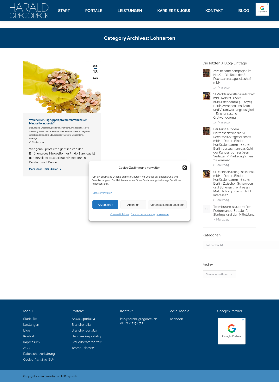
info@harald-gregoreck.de (139, 319)
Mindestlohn (77, 128)
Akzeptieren (105, 204)
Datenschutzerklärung (143, 214)
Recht (48, 131)
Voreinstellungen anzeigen (167, 204)
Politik (42, 131)
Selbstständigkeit (36, 135)
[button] (185, 168)
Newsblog (33, 131)
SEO (47, 135)
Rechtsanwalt (58, 131)
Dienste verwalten (102, 193)
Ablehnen (133, 204)
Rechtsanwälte (71, 131)
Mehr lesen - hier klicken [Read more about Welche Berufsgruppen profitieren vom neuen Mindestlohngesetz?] (45, 169)
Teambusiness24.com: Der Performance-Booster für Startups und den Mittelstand (234, 210)
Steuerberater (56, 135)
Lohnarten (55, 128)
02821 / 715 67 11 (132, 323)
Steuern (67, 135)
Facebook (176, 319)
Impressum (163, 214)
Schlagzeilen (84, 131)
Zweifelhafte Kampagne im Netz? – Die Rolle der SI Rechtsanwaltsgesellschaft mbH (232, 76)
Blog (31, 128)
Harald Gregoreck (42, 128)
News (86, 128)
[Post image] (206, 73)
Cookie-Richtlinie (119, 214)
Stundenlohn (77, 135)
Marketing (65, 128)
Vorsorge (33, 138)
